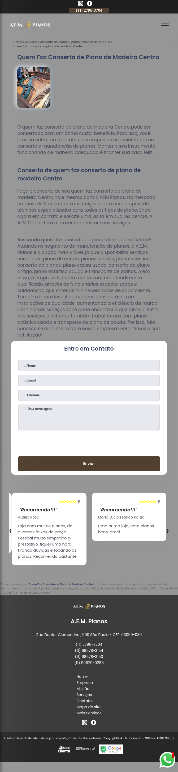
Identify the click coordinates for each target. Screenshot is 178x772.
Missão (82, 688)
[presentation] (89, 442)
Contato (84, 700)
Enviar (89, 463)
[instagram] (80, 4)
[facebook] (89, 4)
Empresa (84, 682)
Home (82, 676)
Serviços (84, 694)
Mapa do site (88, 707)
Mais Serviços (88, 713)
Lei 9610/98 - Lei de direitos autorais (26, 593)
